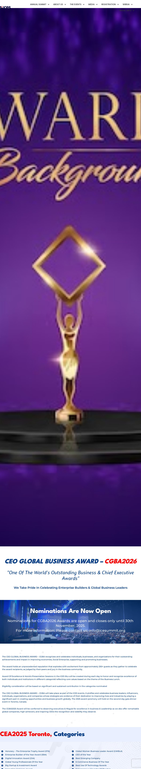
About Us (59, 4)
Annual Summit (40, 4)
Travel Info (127, 10)
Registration (110, 4)
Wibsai (128, 4)
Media (93, 4)
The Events (77, 4)
